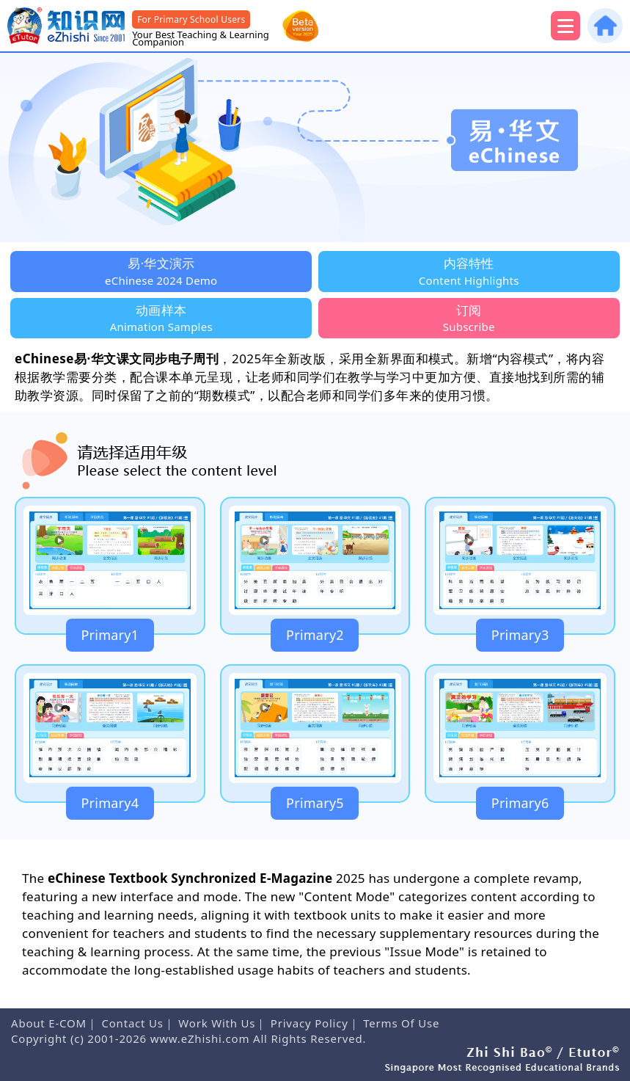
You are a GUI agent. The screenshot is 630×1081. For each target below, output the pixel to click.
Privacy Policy (309, 1023)
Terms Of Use (401, 1023)
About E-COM (49, 1023)
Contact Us (132, 1023)
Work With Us (216, 1023)
